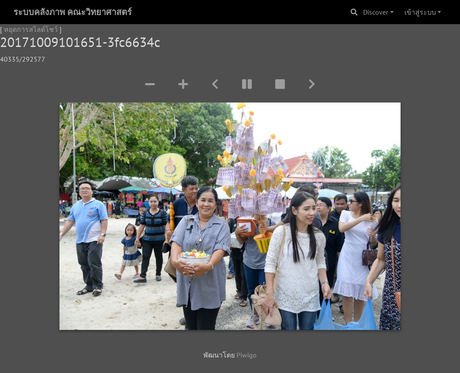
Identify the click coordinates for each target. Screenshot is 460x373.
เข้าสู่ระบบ (420, 12)
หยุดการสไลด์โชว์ (31, 29)
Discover (375, 12)
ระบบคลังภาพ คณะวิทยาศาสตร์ (72, 12)
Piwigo (246, 355)
